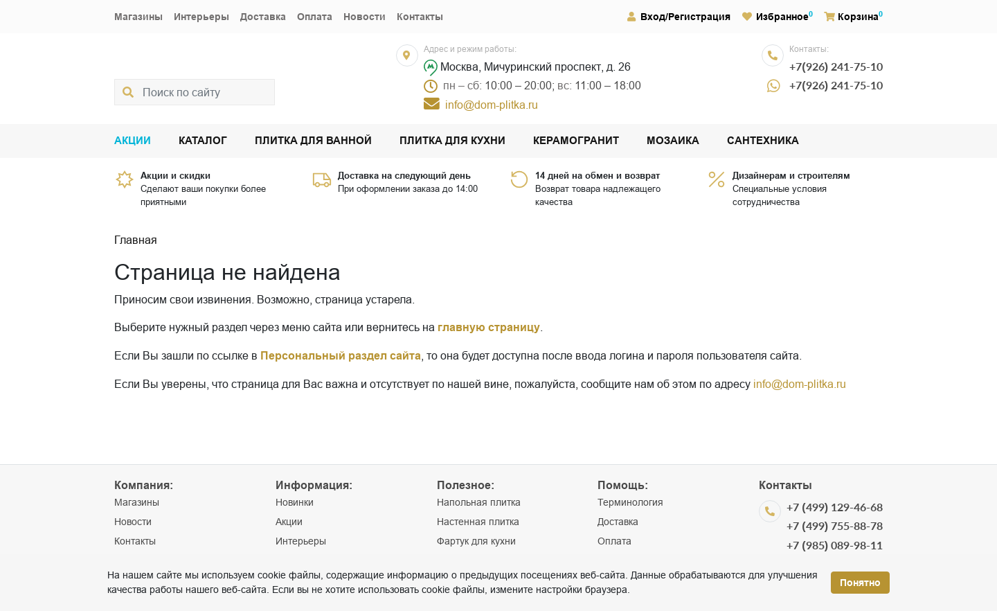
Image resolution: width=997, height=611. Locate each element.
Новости (364, 16)
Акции (132, 141)
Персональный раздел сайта (340, 355)
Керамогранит (576, 141)
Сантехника (763, 141)
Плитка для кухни (452, 141)
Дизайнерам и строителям (791, 175)
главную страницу (489, 327)
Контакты (420, 16)
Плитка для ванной (313, 141)
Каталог (203, 141)
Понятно (860, 582)
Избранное (775, 16)
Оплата (314, 16)
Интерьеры (201, 16)
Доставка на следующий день (404, 175)
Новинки (295, 502)
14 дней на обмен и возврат (597, 175)
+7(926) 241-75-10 (836, 66)
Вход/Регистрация (677, 16)
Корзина (851, 16)
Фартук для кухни (476, 541)
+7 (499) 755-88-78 (835, 525)
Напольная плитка (479, 502)
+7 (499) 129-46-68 (835, 506)
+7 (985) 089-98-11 (835, 544)
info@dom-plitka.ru (799, 384)
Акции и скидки (175, 175)
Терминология (630, 502)
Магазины (138, 16)
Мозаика (673, 141)
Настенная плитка (478, 521)
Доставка (263, 16)
